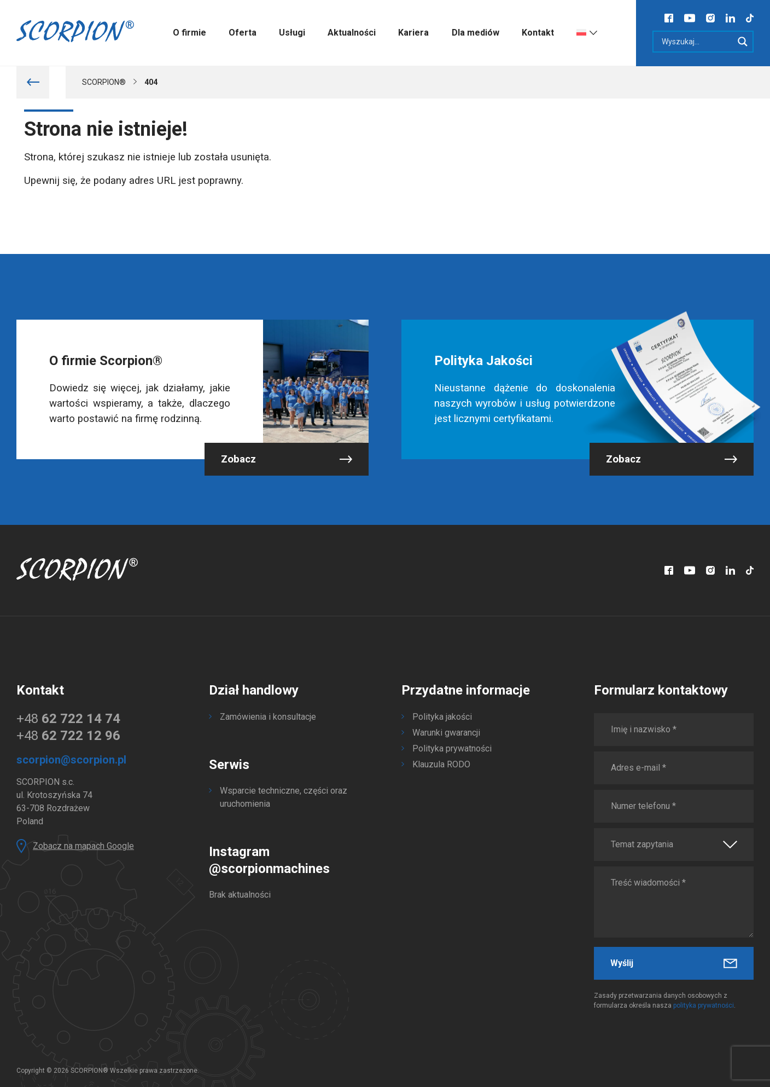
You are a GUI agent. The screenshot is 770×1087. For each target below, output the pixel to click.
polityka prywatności (703, 1005)
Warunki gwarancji (446, 732)
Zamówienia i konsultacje (268, 717)
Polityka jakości (442, 717)
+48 (68, 718)
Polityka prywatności (452, 748)
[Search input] (696, 41)
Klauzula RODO (441, 764)
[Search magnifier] (742, 41)
